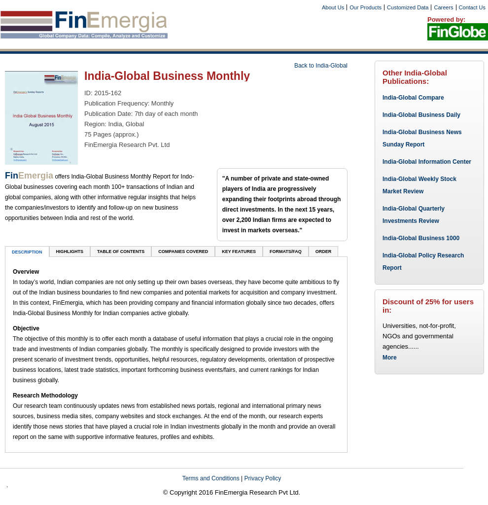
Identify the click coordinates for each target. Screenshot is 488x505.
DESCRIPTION (27, 252)
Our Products (365, 7)
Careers (443, 7)
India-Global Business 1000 (421, 238)
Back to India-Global (321, 65)
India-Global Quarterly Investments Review (414, 214)
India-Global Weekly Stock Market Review (419, 185)
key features (239, 251)
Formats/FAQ (286, 251)
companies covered (183, 251)
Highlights (70, 251)
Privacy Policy (262, 478)
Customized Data (407, 7)
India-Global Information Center (427, 161)
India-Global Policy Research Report (423, 261)
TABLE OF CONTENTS (120, 251)
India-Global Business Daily (421, 114)
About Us (333, 7)
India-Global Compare (413, 97)
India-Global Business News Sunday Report (422, 138)
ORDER (323, 251)
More (390, 357)
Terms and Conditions (211, 478)
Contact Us (472, 7)
